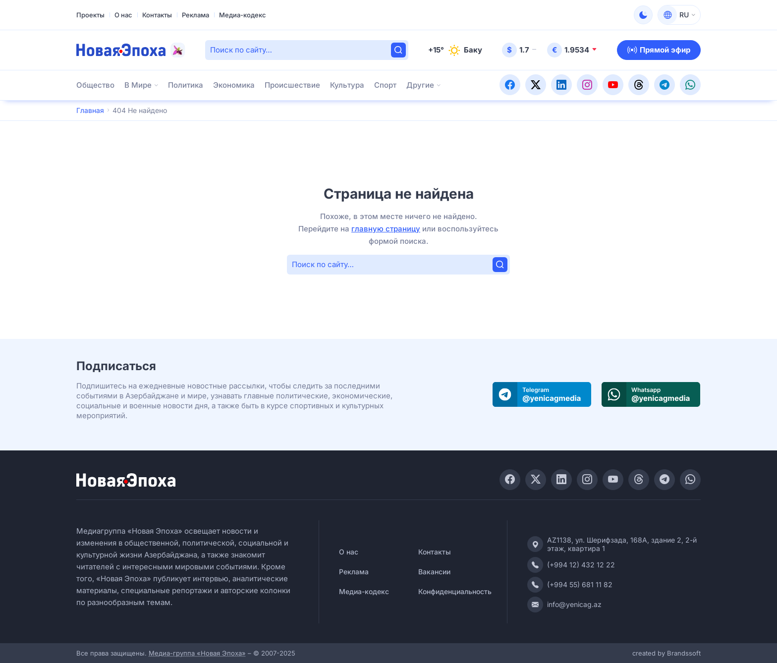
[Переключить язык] (679, 15)
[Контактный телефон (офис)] (614, 565)
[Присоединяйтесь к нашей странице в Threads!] (638, 82)
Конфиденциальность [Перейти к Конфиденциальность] (455, 591)
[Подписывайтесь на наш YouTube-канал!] (613, 82)
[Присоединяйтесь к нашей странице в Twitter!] (535, 82)
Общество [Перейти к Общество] (95, 85)
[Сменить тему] (643, 14)
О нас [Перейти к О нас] (123, 15)
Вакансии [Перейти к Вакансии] (434, 571)
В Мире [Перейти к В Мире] (138, 85)
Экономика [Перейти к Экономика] (234, 85)
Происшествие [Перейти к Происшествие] (292, 85)
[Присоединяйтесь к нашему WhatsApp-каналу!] (690, 82)
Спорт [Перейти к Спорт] (385, 85)
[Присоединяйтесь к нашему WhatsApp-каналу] (651, 394)
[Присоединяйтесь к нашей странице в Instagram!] (587, 82)
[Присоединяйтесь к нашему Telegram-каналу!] (664, 82)
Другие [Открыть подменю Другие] (420, 85)
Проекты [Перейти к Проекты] (90, 15)
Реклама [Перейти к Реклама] (195, 15)
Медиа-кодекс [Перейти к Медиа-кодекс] (242, 15)
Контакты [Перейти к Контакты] (157, 15)
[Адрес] (614, 544)
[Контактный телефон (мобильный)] (614, 585)
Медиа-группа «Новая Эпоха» (197, 653)
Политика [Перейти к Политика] (185, 85)
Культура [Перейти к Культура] (347, 85)
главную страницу (385, 228)
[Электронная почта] (614, 604)
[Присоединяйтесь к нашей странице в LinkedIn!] (561, 82)
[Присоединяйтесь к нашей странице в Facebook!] (510, 82)
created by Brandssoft (666, 653)
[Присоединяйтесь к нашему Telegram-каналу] (542, 394)
